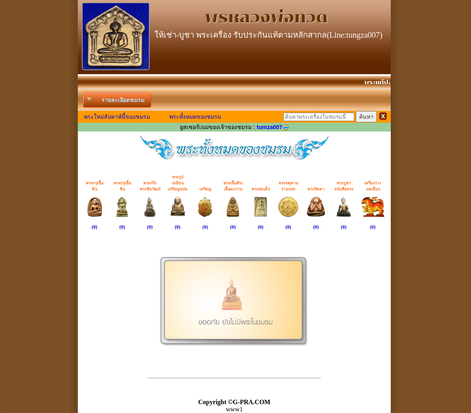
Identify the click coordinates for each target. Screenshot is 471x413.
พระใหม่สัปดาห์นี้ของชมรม (117, 116)
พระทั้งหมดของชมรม (195, 116)
